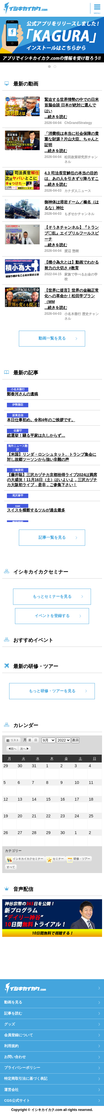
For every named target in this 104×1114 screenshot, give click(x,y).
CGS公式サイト (17, 1100)
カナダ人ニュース (77, 191)
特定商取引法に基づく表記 (25, 1078)
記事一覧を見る (52, 537)
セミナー (55, 858)
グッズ (9, 1024)
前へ (13, 748)
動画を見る (13, 1002)
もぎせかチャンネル (79, 214)
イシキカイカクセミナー (25, 858)
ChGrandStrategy (78, 123)
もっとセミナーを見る (52, 596)
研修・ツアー (78, 858)
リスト (16, 740)
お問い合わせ (15, 1057)
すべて (11, 867)
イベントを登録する (52, 615)
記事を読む (13, 1013)
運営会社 (11, 1090)
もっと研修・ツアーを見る (52, 691)
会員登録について (18, 1035)
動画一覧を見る (52, 338)
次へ (23, 748)
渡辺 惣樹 (71, 251)
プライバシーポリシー (22, 1068)
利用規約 (11, 1046)
